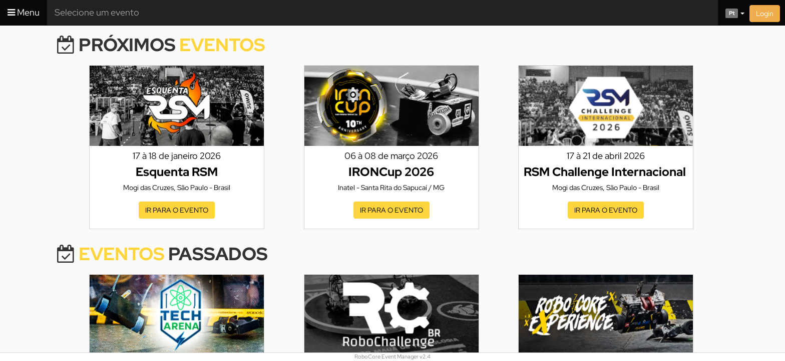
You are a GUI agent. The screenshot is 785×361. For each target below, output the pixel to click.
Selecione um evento (97, 12)
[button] (731, 12)
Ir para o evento (176, 210)
